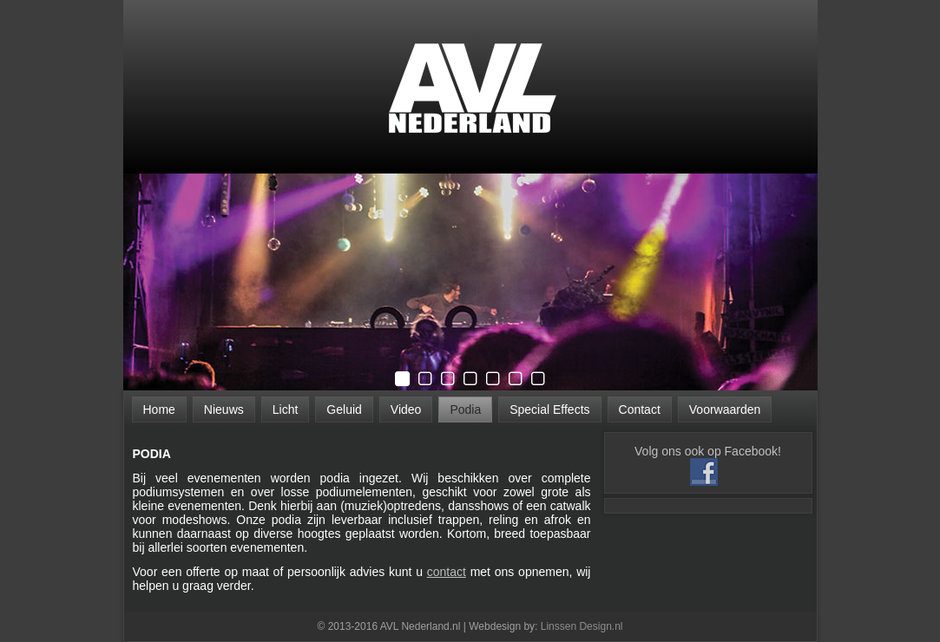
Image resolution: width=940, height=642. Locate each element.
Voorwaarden (725, 409)
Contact (640, 409)
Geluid (343, 409)
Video (406, 409)
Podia (465, 409)
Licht (286, 409)
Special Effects (549, 409)
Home (159, 409)
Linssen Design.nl (582, 626)
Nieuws (224, 409)
